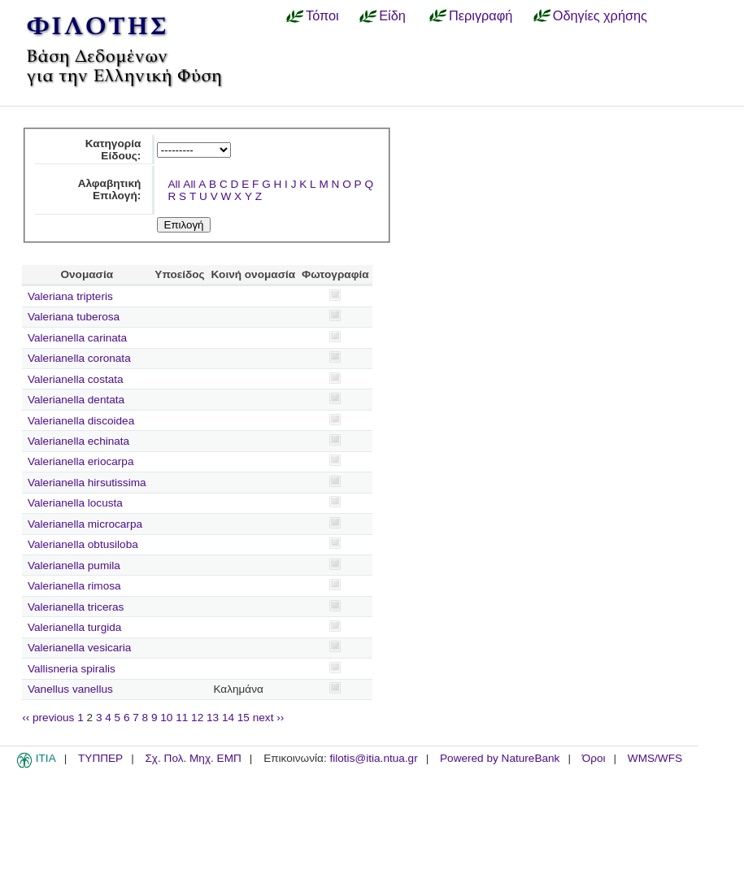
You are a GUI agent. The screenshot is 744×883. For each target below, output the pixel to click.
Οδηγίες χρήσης (600, 15)
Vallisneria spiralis (71, 669)
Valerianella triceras (76, 607)
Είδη (392, 15)
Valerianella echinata (78, 441)
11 (182, 717)
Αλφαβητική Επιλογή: (109, 189)
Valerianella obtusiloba (83, 544)
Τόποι (322, 15)
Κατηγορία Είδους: (113, 149)
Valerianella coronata (79, 358)
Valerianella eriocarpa (80, 461)
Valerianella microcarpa (85, 524)
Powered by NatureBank (499, 758)
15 (243, 717)
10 (166, 717)
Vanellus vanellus (70, 689)
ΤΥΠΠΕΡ (100, 758)
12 (197, 717)
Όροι (594, 758)
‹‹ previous (48, 717)
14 (228, 717)
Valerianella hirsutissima (87, 482)
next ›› (269, 717)
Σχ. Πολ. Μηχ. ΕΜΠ (193, 758)
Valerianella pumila (74, 565)
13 (213, 717)
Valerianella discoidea (81, 421)
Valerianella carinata (77, 338)
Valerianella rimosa (74, 586)
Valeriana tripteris (70, 296)
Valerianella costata (76, 379)
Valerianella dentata (76, 400)
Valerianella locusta (75, 503)
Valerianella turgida (74, 627)
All (174, 184)
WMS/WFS (655, 758)
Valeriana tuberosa (74, 317)
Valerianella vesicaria (79, 648)
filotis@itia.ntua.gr (373, 758)
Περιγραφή (480, 15)
